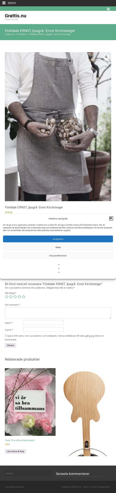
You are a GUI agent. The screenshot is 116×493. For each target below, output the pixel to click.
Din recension (12, 304)
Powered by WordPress (71, 487)
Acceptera (58, 238)
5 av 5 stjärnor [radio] (23, 296)
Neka (58, 247)
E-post (9, 329)
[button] (111, 218)
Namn (9, 322)
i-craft (92, 487)
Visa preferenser (58, 255)
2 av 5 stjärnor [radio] (11, 296)
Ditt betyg (10, 293)
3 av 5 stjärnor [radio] (15, 296)
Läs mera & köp (15, 451)
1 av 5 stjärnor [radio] (6, 296)
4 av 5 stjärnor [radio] (19, 296)
